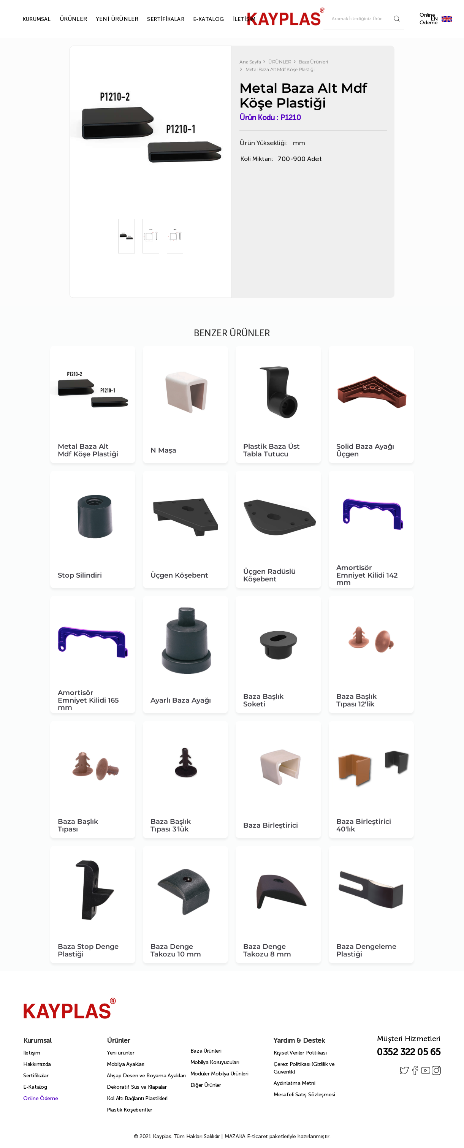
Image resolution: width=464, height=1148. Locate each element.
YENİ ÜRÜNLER (108, 19)
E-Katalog (35, 1087)
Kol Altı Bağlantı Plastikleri (137, 1098)
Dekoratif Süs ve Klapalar (137, 1087)
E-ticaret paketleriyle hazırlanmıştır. (278, 1136)
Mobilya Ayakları (125, 1064)
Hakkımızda (37, 1064)
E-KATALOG (200, 19)
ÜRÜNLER (65, 19)
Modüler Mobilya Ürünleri (219, 1073)
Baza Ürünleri (206, 1051)
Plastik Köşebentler (129, 1110)
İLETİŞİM (235, 19)
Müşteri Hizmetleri (409, 1041)
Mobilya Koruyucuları (214, 1062)
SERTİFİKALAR (156, 19)
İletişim (31, 1053)
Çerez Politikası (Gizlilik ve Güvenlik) (304, 1068)
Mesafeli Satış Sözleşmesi (304, 1094)
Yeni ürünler (120, 1053)
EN (447, 19)
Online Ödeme (429, 19)
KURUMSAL (27, 19)
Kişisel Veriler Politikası (300, 1053)
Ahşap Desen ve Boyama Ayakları (146, 1075)
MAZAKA (235, 1136)
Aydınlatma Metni (294, 1083)
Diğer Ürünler (205, 1085)
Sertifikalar (35, 1075)
